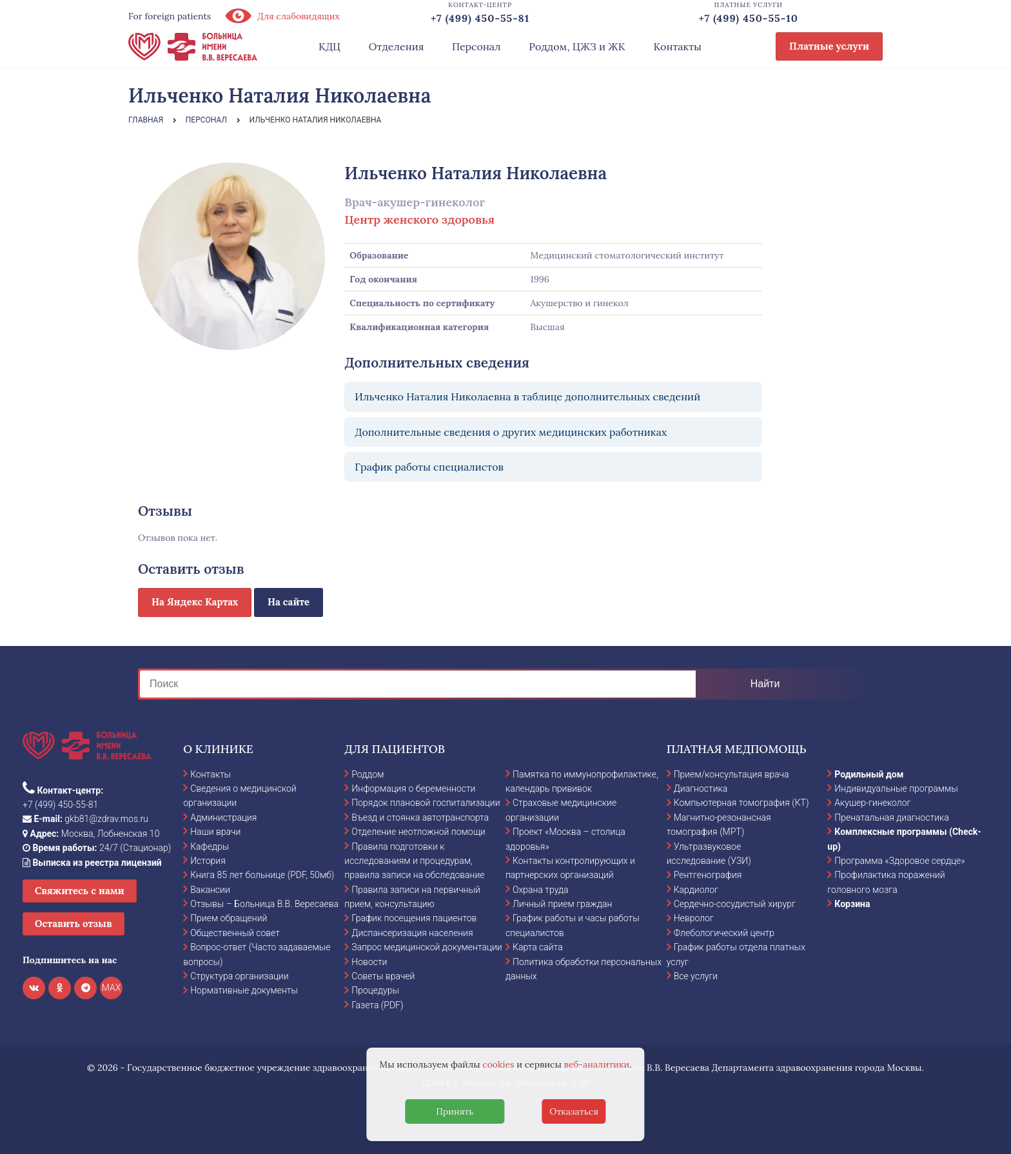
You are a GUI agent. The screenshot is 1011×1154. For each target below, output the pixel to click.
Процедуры (375, 990)
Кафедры (209, 846)
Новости (369, 962)
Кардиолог (696, 890)
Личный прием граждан (563, 904)
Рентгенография (708, 875)
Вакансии (210, 890)
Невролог (694, 918)
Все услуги (696, 976)
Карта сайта (538, 947)
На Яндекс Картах (195, 602)
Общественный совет (235, 933)
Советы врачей (383, 976)
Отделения (396, 46)
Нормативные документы (244, 990)
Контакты (677, 46)
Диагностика (701, 788)
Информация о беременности (413, 788)
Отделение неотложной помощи (418, 831)
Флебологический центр (724, 933)
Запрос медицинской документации (426, 947)
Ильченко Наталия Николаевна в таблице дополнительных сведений (527, 396)
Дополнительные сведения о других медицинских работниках (511, 431)
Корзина (852, 904)
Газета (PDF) (377, 1005)
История (208, 861)
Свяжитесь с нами (79, 891)
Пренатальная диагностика (891, 817)
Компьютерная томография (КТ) (741, 802)
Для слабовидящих (282, 16)
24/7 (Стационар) (97, 848)
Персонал (476, 46)
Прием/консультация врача (731, 774)
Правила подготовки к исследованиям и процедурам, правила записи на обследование (414, 861)
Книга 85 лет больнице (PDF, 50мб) (262, 875)
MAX (111, 988)
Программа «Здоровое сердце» (899, 861)
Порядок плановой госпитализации (425, 802)
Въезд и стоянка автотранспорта (420, 817)
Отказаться (573, 1111)
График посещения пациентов (413, 918)
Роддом (367, 774)
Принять (454, 1111)
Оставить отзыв (73, 923)
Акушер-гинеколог (872, 802)
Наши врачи (215, 831)
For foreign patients (169, 16)
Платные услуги (829, 46)
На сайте (288, 602)
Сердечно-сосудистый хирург (735, 904)
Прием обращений (228, 918)
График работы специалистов (429, 466)
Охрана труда (540, 890)
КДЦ (329, 46)
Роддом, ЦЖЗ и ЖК (577, 46)
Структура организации (239, 976)
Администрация (223, 817)
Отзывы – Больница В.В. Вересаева (264, 904)
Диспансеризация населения (412, 933)
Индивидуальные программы (896, 788)
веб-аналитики (597, 1064)
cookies (498, 1064)
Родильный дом (868, 774)
